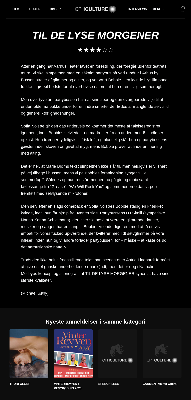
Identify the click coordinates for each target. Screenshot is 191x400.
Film (15, 9)
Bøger (55, 9)
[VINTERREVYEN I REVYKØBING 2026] (73, 353)
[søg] (183, 9)
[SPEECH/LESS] (117, 353)
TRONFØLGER (20, 383)
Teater (34, 9)
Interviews (137, 9)
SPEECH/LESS (108, 383)
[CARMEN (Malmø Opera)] (162, 353)
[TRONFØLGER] (29, 353)
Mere (159, 9)
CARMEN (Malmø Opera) (160, 383)
